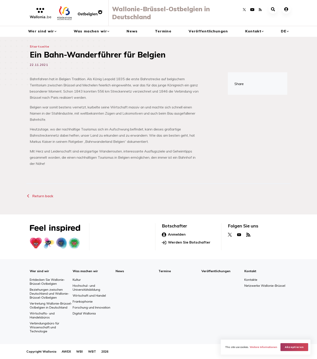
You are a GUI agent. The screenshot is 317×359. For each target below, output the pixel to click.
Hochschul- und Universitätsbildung (86, 288)
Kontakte (250, 280)
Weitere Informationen (263, 347)
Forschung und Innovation (91, 307)
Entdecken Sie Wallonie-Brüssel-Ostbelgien (47, 282)
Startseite (39, 46)
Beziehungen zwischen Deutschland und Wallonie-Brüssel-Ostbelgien (49, 293)
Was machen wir (90, 31)
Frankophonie (83, 301)
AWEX (66, 351)
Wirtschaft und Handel (89, 296)
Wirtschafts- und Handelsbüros (42, 315)
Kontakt (253, 31)
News (132, 31)
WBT (92, 351)
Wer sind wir (41, 31)
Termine (163, 31)
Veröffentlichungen (208, 31)
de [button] (283, 31)
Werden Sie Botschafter (186, 242)
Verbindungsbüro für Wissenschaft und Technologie (44, 327)
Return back (39, 196)
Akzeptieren (294, 347)
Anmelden (174, 234)
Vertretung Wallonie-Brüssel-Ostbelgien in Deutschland (51, 305)
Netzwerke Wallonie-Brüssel (264, 286)
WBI (79, 351)
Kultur (77, 280)
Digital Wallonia (84, 313)
